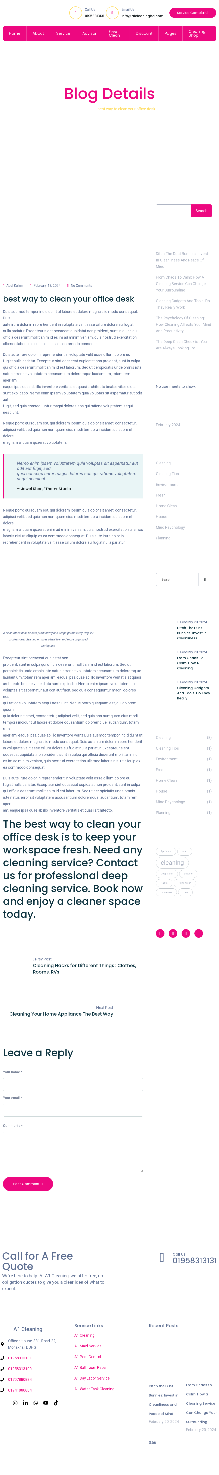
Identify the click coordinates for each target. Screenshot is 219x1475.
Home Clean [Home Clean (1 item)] (185, 883)
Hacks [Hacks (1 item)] (164, 883)
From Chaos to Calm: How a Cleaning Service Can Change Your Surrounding (181, 283)
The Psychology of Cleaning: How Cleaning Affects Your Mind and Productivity (183, 324)
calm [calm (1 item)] (184, 851)
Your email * (12, 1098)
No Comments (79, 286)
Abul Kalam (13, 286)
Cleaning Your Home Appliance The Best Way (61, 1014)
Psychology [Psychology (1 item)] (166, 892)
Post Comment (28, 1184)
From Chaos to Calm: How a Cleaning (190, 663)
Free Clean (114, 33)
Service (63, 33)
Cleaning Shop (197, 33)
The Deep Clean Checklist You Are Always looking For (181, 344)
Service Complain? (193, 12)
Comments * (13, 1126)
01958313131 (94, 16)
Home (14, 33)
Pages (170, 33)
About (38, 33)
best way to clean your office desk (68, 298)
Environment (167, 484)
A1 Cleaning (27, 1330)
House (161, 516)
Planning (163, 538)
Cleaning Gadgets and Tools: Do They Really (193, 693)
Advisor (89, 33)
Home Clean (166, 506)
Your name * (12, 1072)
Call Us (179, 1254)
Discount (144, 33)
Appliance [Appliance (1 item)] (166, 851)
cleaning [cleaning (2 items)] (172, 862)
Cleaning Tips (167, 473)
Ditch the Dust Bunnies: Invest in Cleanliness (192, 633)
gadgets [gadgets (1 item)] (188, 873)
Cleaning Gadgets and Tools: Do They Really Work (183, 304)
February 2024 (168, 425)
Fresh (161, 495)
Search (165, 195)
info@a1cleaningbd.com (142, 16)
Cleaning (85, 109)
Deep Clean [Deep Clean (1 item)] (167, 873)
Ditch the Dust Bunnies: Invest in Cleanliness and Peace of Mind (182, 260)
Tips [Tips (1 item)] (185, 892)
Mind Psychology (170, 527)
